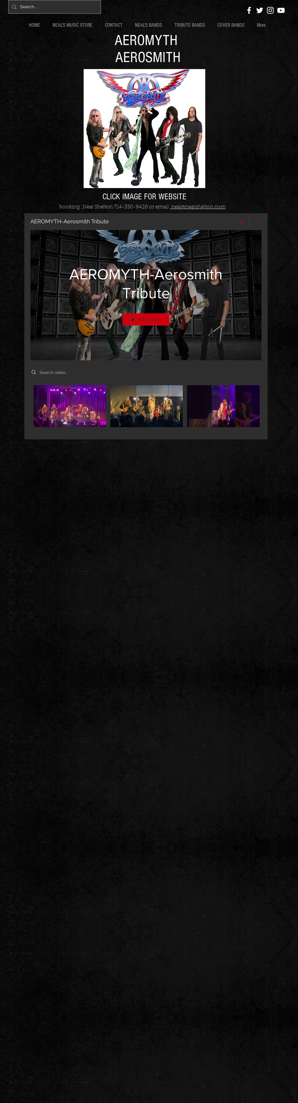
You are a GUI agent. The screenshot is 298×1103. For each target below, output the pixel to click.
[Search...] (54, 6)
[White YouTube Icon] (281, 10)
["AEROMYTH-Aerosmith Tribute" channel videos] (146, 407)
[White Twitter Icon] (259, 10)
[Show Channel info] (256, 221)
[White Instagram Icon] (270, 10)
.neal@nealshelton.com (198, 207)
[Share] (241, 221)
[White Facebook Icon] (249, 10)
